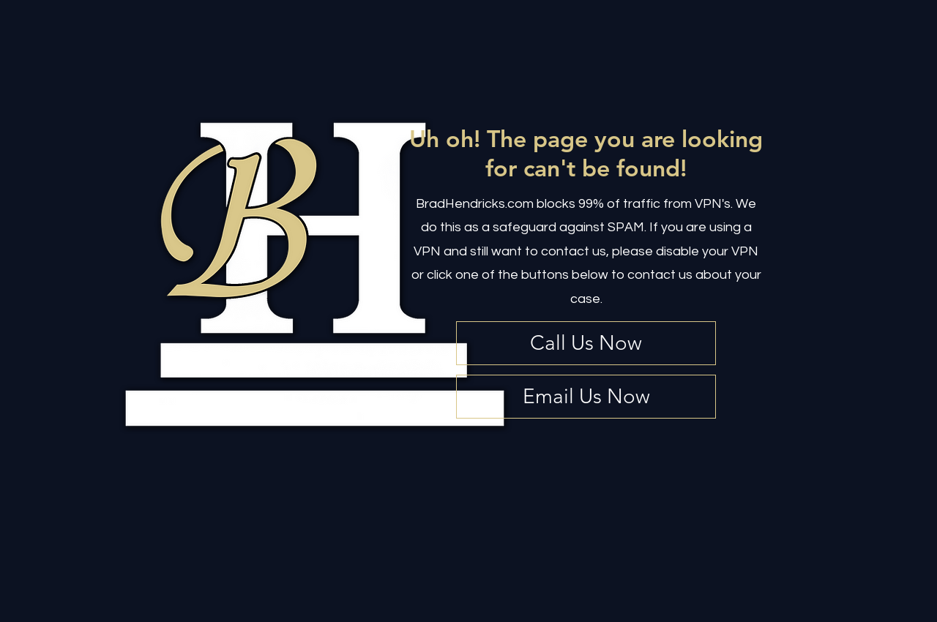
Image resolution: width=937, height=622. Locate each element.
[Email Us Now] (586, 397)
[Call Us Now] (586, 343)
